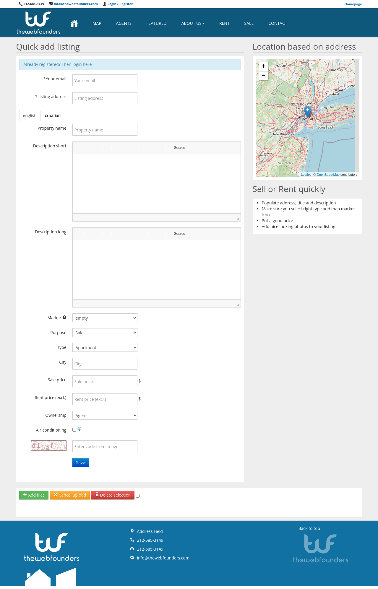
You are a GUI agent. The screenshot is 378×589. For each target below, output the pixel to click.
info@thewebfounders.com (73, 3)
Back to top (309, 528)
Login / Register (118, 3)
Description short (49, 146)
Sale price (57, 380)
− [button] (263, 75)
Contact (277, 23)
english (30, 115)
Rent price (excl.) (50, 397)
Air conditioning (51, 430)
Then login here (77, 64)
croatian (53, 115)
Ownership (55, 415)
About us (193, 23)
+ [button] (263, 66)
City (62, 362)
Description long (50, 232)
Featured (156, 23)
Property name (52, 128)
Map (97, 23)
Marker (56, 317)
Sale (249, 23)
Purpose (58, 332)
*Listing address (50, 96)
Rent (224, 23)
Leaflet (306, 174)
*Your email (54, 79)
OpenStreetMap (328, 174)
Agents (124, 23)
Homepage (353, 4)
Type (61, 347)
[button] (79, 148)
